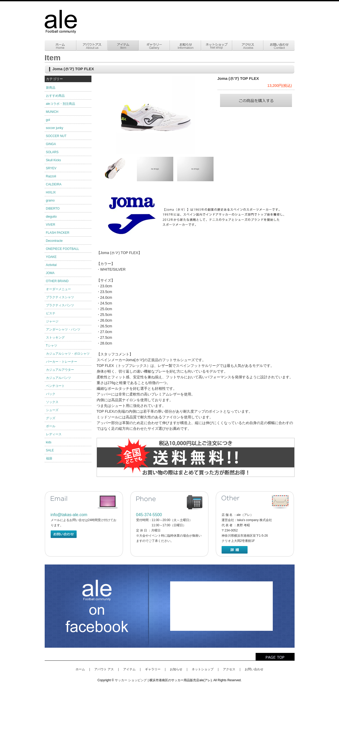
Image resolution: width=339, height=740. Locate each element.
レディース (54, 434)
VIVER (50, 224)
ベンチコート (55, 386)
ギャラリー (153, 669)
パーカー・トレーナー (61, 361)
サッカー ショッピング (131, 680)
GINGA (51, 144)
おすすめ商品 (55, 96)
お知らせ (176, 669)
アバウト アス (104, 669)
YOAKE (51, 257)
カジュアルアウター (60, 370)
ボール (50, 426)
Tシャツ (51, 345)
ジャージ (52, 321)
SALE (50, 450)
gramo (50, 200)
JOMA (50, 273)
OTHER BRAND (57, 281)
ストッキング (55, 337)
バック (50, 394)
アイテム (129, 669)
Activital (51, 265)
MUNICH (52, 112)
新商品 (50, 87)
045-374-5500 (149, 514)
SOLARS (52, 152)
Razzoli (51, 176)
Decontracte (54, 241)
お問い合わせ (254, 669)
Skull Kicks (53, 160)
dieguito (51, 216)
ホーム (80, 669)
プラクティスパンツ (60, 305)
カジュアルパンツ (58, 378)
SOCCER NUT (56, 136)
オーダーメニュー (58, 289)
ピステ (50, 313)
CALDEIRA (54, 184)
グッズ (50, 418)
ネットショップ (203, 669)
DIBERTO (53, 208)
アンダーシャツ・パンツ (63, 329)
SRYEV (51, 168)
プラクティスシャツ (60, 297)
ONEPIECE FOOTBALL (62, 249)
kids (48, 442)
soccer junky (54, 128)
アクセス (229, 669)
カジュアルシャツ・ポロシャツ (68, 353)
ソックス (52, 402)
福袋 (49, 458)
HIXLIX (51, 192)
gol (48, 120)
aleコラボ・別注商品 (60, 104)
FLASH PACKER (57, 233)
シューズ (52, 410)
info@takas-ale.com (69, 514)
